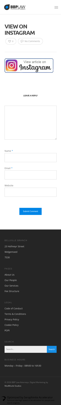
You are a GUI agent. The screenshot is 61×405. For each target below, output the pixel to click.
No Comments (30, 41)
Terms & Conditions (15, 313)
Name (9, 150)
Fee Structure (12, 291)
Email (9, 168)
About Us (9, 274)
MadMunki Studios (13, 385)
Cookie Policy (12, 324)
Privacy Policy (12, 319)
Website (9, 185)
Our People (11, 280)
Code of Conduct (14, 308)
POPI (7, 330)
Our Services (11, 285)
